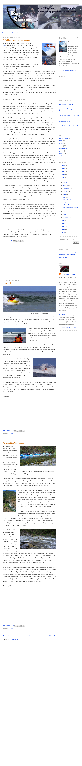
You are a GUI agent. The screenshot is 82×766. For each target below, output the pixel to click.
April (65, 211)
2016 (63, 174)
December (66, 182)
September (66, 188)
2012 (63, 223)
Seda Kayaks (63, 257)
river (40, 243)
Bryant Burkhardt (69, 274)
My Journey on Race (64, 121)
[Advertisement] (19, 263)
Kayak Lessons (63, 138)
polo (35, 243)
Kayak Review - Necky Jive (66, 104)
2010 (63, 229)
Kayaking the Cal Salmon (13, 443)
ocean (15, 243)
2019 (63, 168)
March (65, 214)
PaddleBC (62, 315)
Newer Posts (6, 635)
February (66, 217)
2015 (63, 177)
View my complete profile (69, 327)
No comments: (8, 430)
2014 (63, 180)
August (65, 191)
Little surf (7, 283)
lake (10, 243)
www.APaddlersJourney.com (67, 70)
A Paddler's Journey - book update (17, 40)
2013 (63, 221)
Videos (19, 33)
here (4, 45)
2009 (63, 232)
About (26, 33)
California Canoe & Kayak (67, 254)
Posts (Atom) (15, 639)
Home (4, 33)
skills (44, 243)
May (64, 197)
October (65, 185)
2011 (63, 226)
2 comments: (8, 240)
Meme (61, 143)
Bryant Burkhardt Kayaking (67, 252)
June (64, 194)
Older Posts (52, 635)
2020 (63, 165)
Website (11, 33)
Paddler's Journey (25, 243)
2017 (63, 171)
